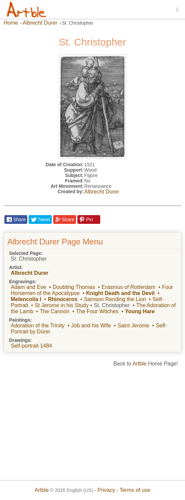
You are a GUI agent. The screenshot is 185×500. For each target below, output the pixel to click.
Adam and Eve (28, 287)
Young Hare (140, 311)
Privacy (106, 490)
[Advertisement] (92, 421)
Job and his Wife (91, 325)
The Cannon (54, 311)
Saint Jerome (133, 325)
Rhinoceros (62, 299)
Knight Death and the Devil (120, 293)
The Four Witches (97, 311)
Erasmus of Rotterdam (128, 287)
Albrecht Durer (101, 192)
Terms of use (134, 490)
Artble (140, 363)
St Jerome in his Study (61, 305)
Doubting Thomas (73, 287)
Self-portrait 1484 (31, 346)
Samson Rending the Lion (115, 299)
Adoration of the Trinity (38, 325)
